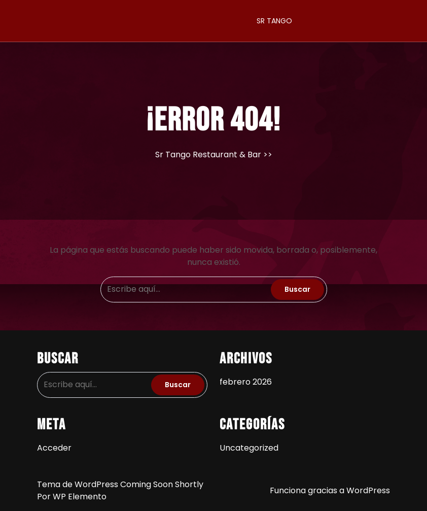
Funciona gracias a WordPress (330, 490)
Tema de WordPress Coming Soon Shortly (120, 484)
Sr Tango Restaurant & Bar (208, 154)
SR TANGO (274, 21)
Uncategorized (249, 448)
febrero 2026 (246, 382)
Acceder (54, 448)
